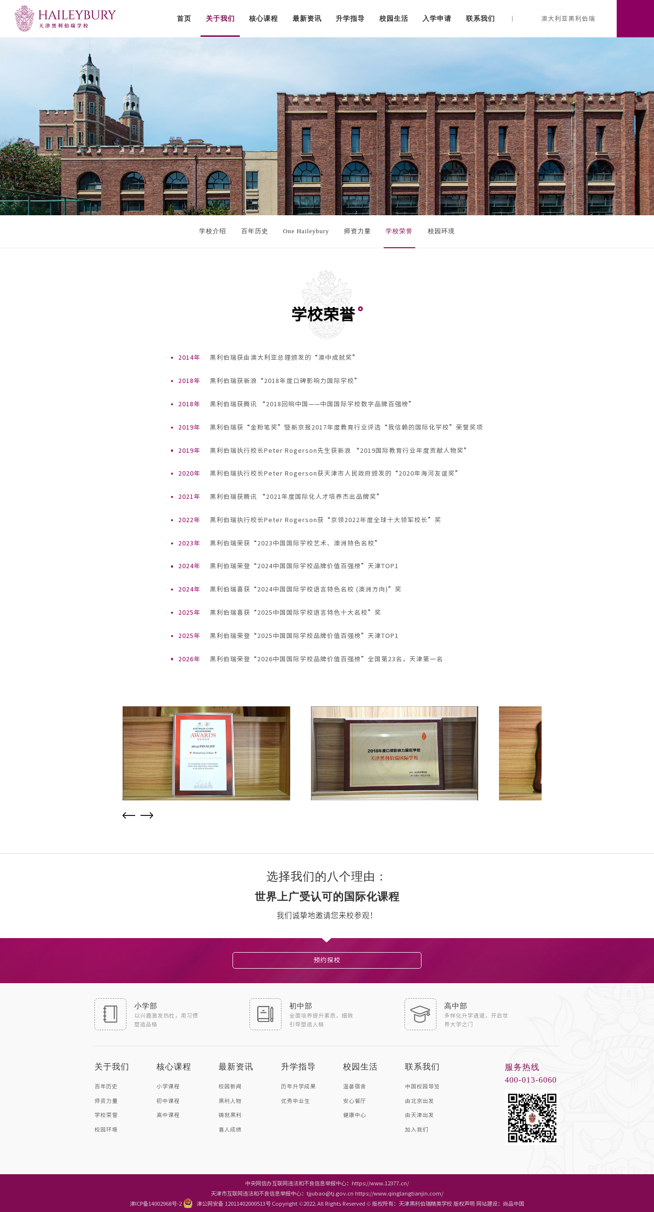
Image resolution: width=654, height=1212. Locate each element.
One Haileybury (306, 231)
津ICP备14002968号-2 (156, 1203)
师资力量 (357, 231)
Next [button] (146, 815)
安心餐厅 (354, 1100)
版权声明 (464, 1203)
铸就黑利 (230, 1114)
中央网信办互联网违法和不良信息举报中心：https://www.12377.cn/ (327, 1182)
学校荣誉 (399, 231)
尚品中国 (513, 1203)
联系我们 (480, 18)
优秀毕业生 (295, 1100)
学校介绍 (212, 231)
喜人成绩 (230, 1129)
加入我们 (416, 1129)
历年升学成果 (298, 1085)
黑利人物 (230, 1100)
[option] (206, 753)
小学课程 (168, 1085)
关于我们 (220, 18)
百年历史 (254, 231)
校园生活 (393, 18)
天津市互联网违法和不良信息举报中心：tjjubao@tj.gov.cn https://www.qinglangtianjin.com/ (327, 1193)
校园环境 (441, 231)
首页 (184, 18)
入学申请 (437, 18)
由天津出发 (419, 1114)
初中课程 (168, 1100)
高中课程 (168, 1114)
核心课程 (263, 18)
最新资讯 (307, 18)
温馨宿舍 (354, 1085)
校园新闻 (230, 1085)
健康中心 (354, 1114)
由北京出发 (419, 1100)
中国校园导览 (422, 1085)
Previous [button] (129, 815)
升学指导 (350, 18)
